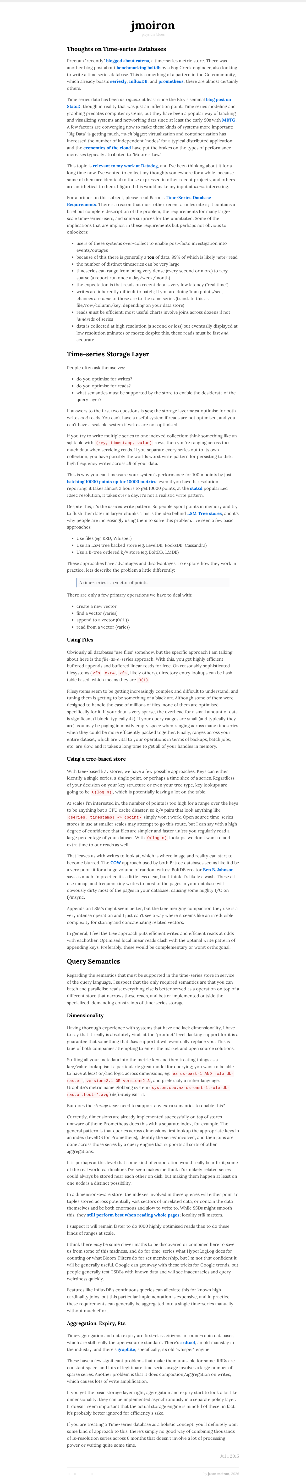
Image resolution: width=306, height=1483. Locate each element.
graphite (126, 1349)
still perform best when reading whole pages (133, 1215)
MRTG (228, 120)
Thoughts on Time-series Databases (116, 49)
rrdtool (187, 1342)
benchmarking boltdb (138, 67)
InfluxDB (138, 81)
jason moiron (218, 1474)
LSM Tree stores (204, 513)
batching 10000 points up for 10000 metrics (111, 481)
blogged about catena (127, 60)
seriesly (118, 81)
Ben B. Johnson (218, 869)
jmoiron (153, 25)
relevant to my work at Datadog (125, 165)
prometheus (171, 81)
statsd (196, 488)
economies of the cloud (107, 148)
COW (115, 862)
